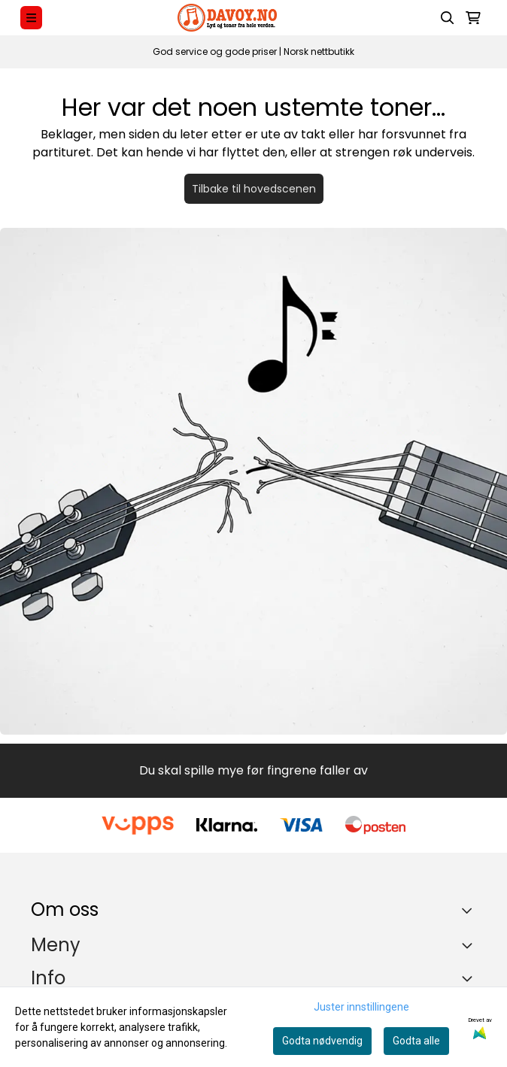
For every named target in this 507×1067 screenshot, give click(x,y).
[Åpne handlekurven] (473, 18)
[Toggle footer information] (470, 910)
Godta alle (416, 1041)
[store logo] (227, 18)
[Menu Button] (31, 17)
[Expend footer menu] (470, 945)
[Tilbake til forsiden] (253, 481)
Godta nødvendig (322, 1041)
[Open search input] (447, 18)
